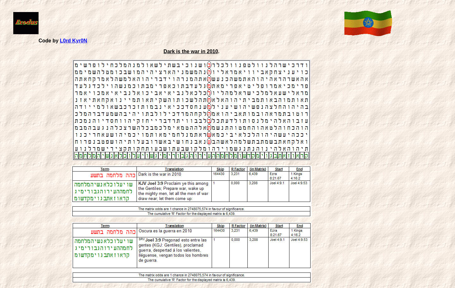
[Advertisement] (190, 22)
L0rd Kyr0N (73, 40)
